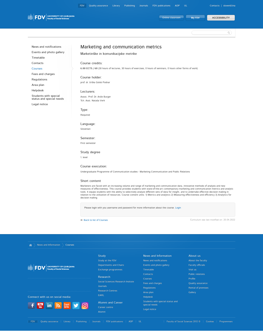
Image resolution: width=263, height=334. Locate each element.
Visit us (192, 270)
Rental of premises (198, 288)
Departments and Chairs (111, 265)
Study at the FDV (107, 260)
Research (104, 276)
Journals (143, 6)
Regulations (39, 79)
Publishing (129, 6)
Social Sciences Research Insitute (116, 282)
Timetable (38, 57)
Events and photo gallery (48, 52)
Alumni (101, 312)
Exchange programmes (110, 270)
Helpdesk (38, 90)
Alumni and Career (110, 302)
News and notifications (46, 46)
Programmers (226, 321)
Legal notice (40, 104)
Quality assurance (98, 6)
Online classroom (171, 18)
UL (185, 6)
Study (102, 255)
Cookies (210, 321)
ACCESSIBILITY (221, 18)
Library (116, 6)
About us (194, 255)
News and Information (48, 245)
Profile (192, 279)
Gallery (192, 292)
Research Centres (107, 291)
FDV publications (161, 6)
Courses (37, 68)
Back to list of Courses (96, 220)
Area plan (38, 85)
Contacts (215, 6)
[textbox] (211, 33)
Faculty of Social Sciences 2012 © (183, 321)
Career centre (105, 307)
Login (178, 208)
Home (30, 245)
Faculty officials (197, 265)
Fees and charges (43, 74)
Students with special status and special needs (48, 97)
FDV (82, 6)
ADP (177, 6)
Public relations (197, 274)
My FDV (195, 18)
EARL (101, 295)
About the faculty (198, 260)
